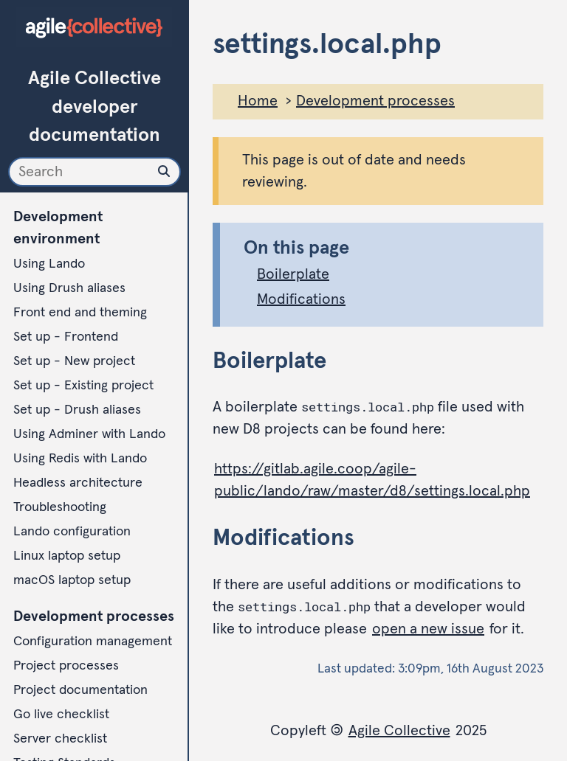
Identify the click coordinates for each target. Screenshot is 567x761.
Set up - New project (74, 361)
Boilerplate (293, 274)
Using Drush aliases (69, 288)
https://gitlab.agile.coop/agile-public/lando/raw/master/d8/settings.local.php (372, 480)
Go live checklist (61, 714)
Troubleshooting (59, 507)
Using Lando (49, 264)
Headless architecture (77, 483)
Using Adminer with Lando (89, 434)
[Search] (94, 172)
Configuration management (92, 641)
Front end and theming (80, 312)
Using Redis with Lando (80, 458)
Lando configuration (72, 531)
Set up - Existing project (83, 385)
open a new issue (428, 629)
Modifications (301, 299)
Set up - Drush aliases (77, 410)
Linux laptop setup (66, 556)
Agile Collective (399, 730)
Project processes (66, 666)
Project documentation (80, 690)
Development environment (58, 227)
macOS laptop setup (72, 580)
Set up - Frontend (65, 337)
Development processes (93, 616)
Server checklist (60, 739)
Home (258, 101)
